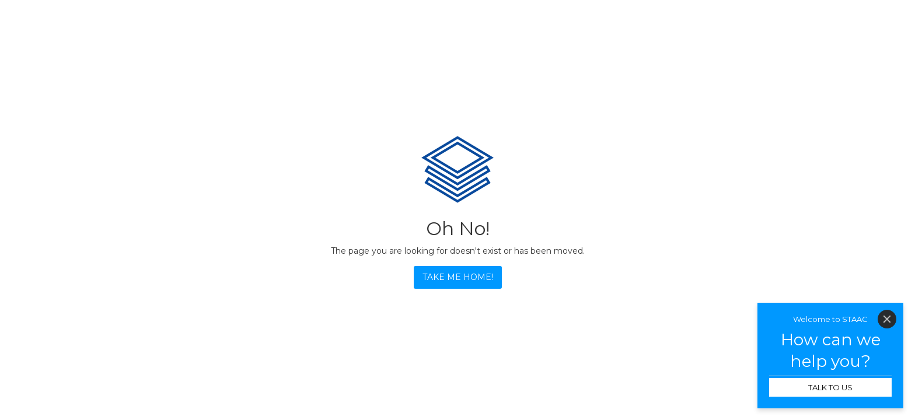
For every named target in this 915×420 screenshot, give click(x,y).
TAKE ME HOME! (457, 277)
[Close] (887, 319)
